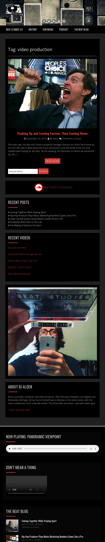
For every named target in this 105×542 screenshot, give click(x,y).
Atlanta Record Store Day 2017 (23, 260)
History (33, 29)
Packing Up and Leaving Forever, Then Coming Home (52, 133)
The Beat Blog (81, 29)
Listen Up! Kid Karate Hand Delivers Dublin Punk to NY (36, 218)
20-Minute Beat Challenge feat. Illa (25, 254)
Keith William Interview (19, 273)
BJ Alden (53, 138)
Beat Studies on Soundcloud (58, 187)
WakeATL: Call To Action (19, 267)
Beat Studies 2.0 (14, 29)
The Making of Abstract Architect (25, 225)
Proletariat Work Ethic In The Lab (26, 222)
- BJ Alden (38, 524)
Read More (52, 161)
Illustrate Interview (17, 247)
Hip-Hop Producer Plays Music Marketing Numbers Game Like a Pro (43, 215)
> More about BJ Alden (19, 409)
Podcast (63, 29)
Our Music (48, 29)
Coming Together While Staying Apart (28, 212)
